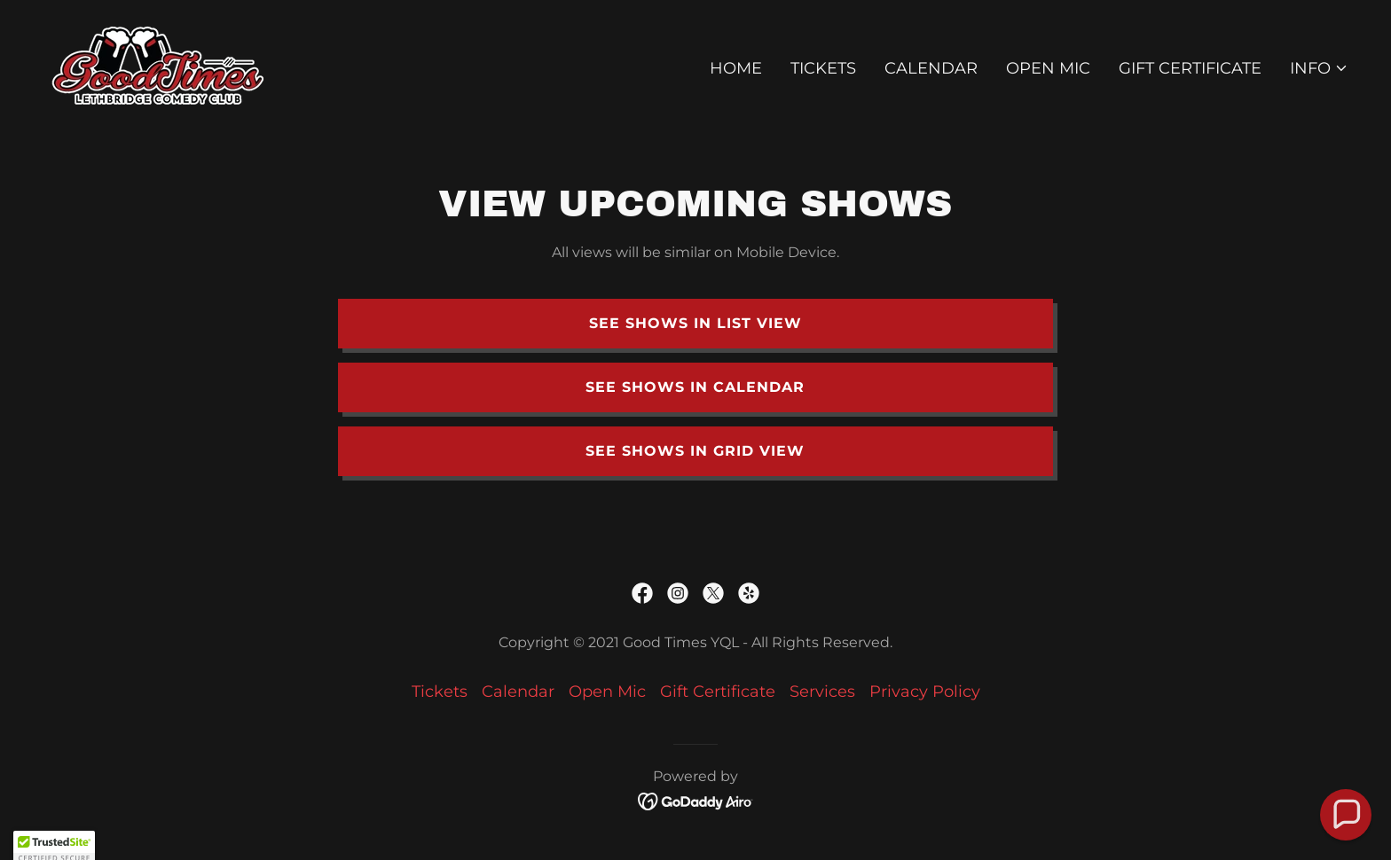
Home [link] (736, 68)
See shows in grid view (695, 450)
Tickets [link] (823, 68)
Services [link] (822, 691)
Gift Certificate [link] (1190, 68)
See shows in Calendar (695, 387)
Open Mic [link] (1048, 68)
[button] (1319, 68)
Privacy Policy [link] (924, 691)
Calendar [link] (931, 68)
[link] (158, 64)
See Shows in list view (695, 323)
